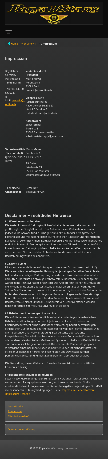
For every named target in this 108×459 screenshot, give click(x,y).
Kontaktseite (15, 406)
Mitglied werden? (18, 416)
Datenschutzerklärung (21, 429)
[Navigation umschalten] (8, 32)
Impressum (15, 411)
